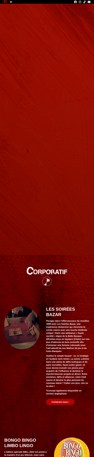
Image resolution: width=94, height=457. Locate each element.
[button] (11, 2)
